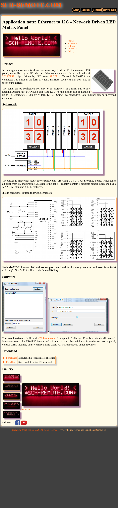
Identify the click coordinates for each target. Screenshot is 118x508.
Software (72, 46)
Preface (71, 41)
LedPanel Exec (10, 358)
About (76, 10)
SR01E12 (54, 76)
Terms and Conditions (85, 430)
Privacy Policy (66, 430)
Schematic (72, 43)
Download (72, 48)
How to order (109, 10)
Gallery (71, 51)
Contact (97, 10)
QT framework (46, 338)
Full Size (26, 409)
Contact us (101, 430)
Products (86, 10)
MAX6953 (8, 76)
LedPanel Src (9, 362)
